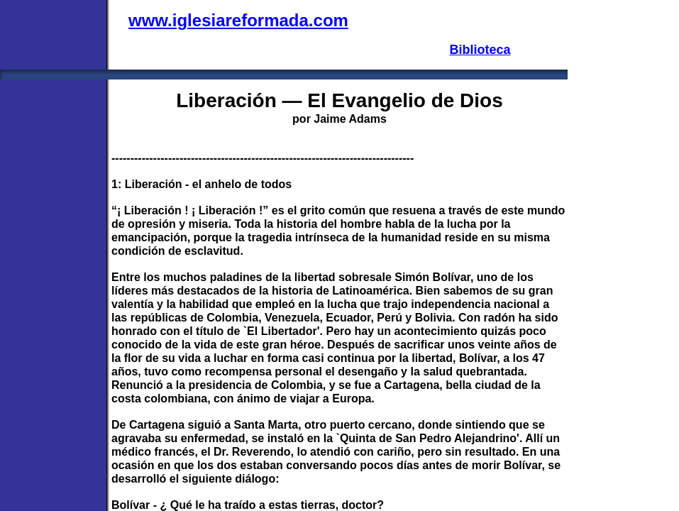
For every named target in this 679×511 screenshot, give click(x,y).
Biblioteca (479, 50)
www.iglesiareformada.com (238, 20)
